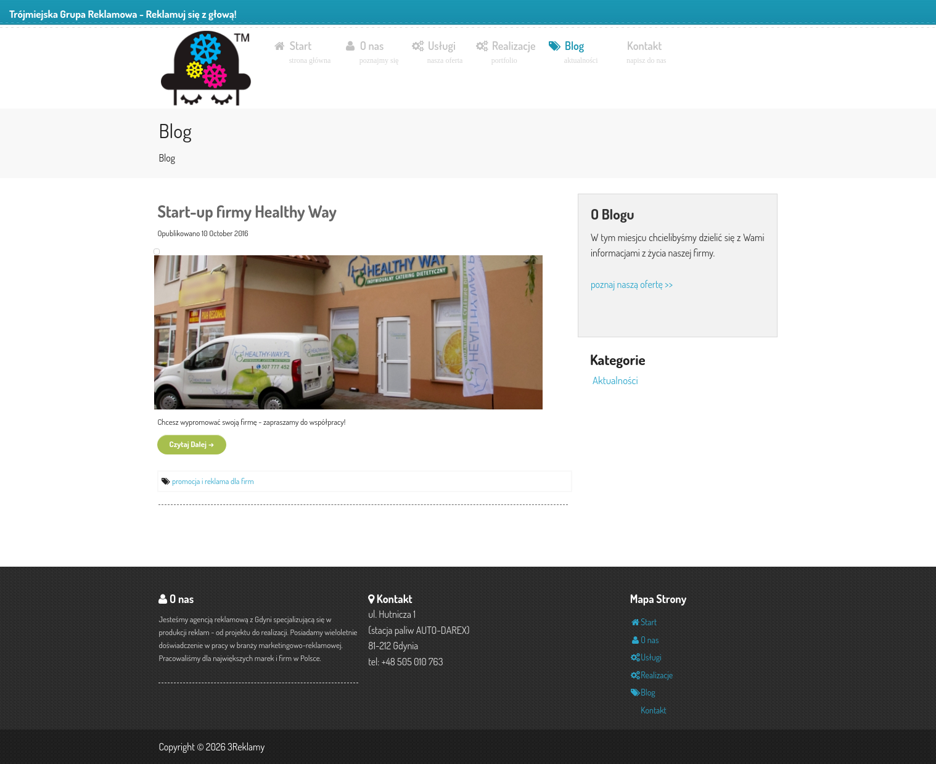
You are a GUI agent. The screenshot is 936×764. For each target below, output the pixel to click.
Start (301, 53)
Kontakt (646, 53)
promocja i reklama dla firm (213, 481)
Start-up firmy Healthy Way (246, 211)
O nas (370, 53)
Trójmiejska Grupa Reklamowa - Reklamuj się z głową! (123, 13)
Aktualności (615, 380)
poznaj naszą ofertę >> (632, 284)
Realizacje (505, 53)
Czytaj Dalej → (192, 444)
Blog (572, 53)
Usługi (436, 53)
